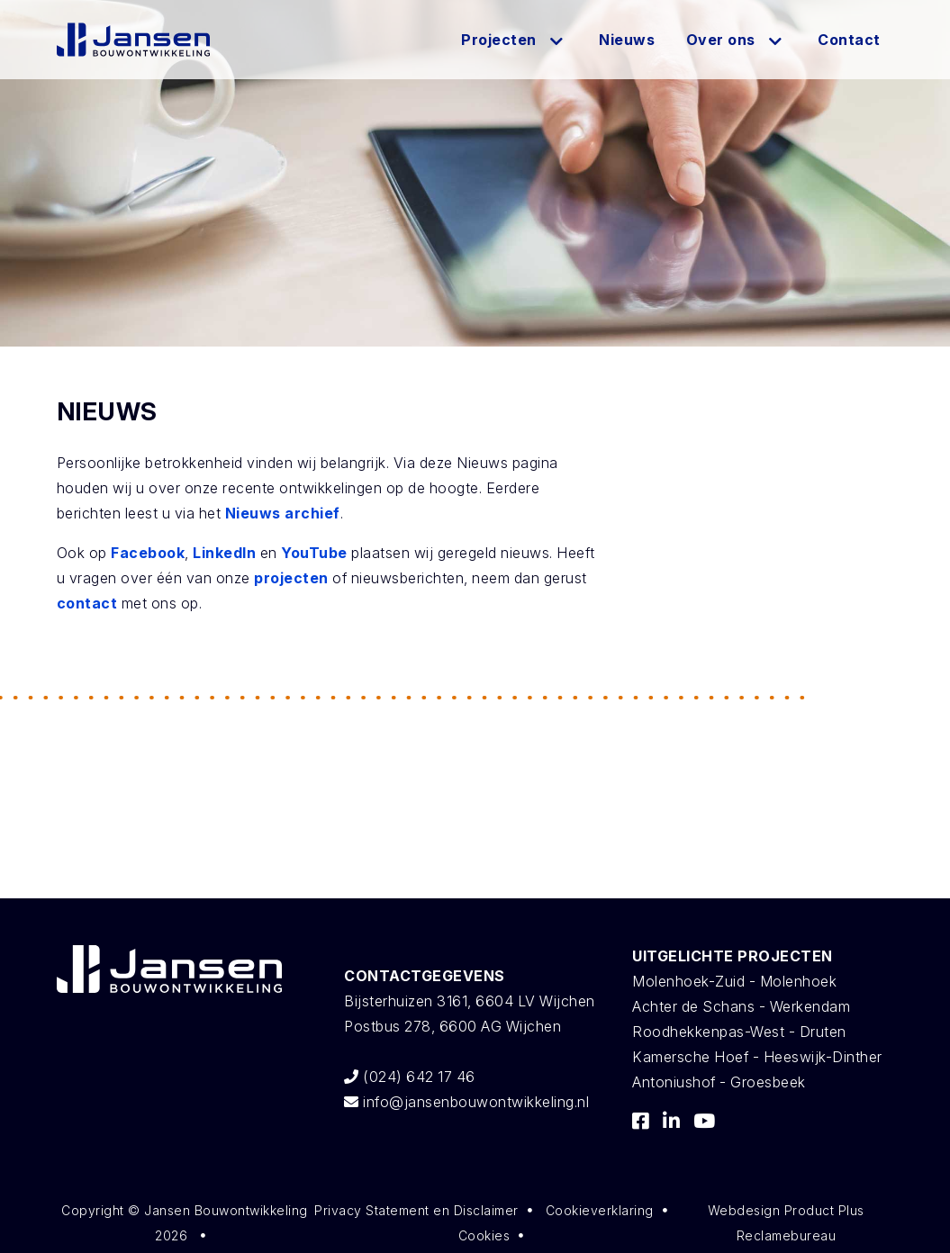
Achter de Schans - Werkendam (741, 1006)
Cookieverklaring (600, 1210)
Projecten (499, 40)
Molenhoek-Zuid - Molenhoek (734, 981)
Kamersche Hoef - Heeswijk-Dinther (757, 1057)
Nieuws (627, 40)
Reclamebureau (787, 1235)
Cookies (484, 1235)
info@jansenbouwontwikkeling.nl (466, 1102)
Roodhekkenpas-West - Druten (739, 1032)
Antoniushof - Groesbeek (719, 1082)
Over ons (720, 40)
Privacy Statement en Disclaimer (416, 1210)
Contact (849, 40)
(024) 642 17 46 (409, 1077)
